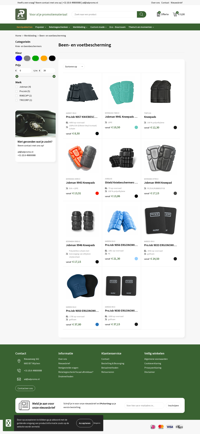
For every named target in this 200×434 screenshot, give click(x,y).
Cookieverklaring (152, 363)
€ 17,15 (151, 193)
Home (18, 35)
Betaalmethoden (109, 367)
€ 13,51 (73, 193)
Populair (39, 27)
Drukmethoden (65, 376)
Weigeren (97, 423)
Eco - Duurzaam (118, 27)
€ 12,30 (151, 127)
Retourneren (107, 372)
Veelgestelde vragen (68, 367)
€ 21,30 (112, 258)
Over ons (155, 2)
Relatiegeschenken (58, 27)
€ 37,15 (112, 324)
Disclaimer (149, 372)
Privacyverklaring (152, 367)
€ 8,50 (73, 133)
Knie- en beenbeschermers (28, 46)
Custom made (97, 27)
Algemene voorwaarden (156, 358)
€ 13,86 (112, 196)
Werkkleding (79, 27)
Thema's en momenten (140, 27)
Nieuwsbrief (177, 2)
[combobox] (104, 14)
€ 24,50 (151, 258)
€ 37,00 (73, 324)
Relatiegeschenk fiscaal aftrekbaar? (75, 372)
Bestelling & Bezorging (112, 363)
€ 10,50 (112, 127)
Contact (165, 2)
